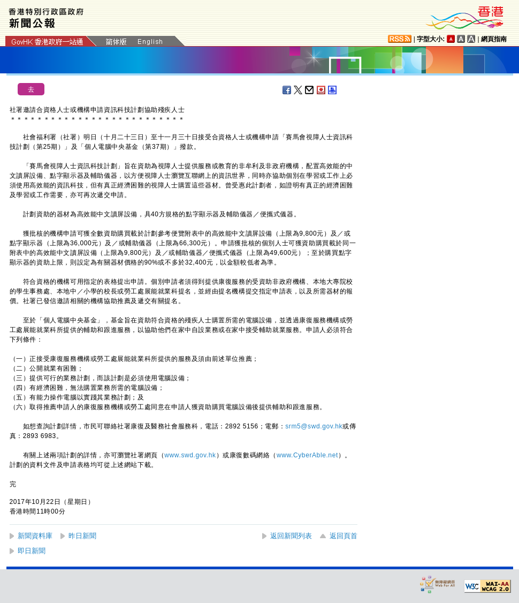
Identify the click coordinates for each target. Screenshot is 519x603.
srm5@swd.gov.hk (313, 426)
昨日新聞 (82, 536)
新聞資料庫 (35, 536)
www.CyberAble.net (307, 455)
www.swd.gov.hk (190, 455)
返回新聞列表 (291, 536)
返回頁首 (343, 536)
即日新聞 (31, 551)
